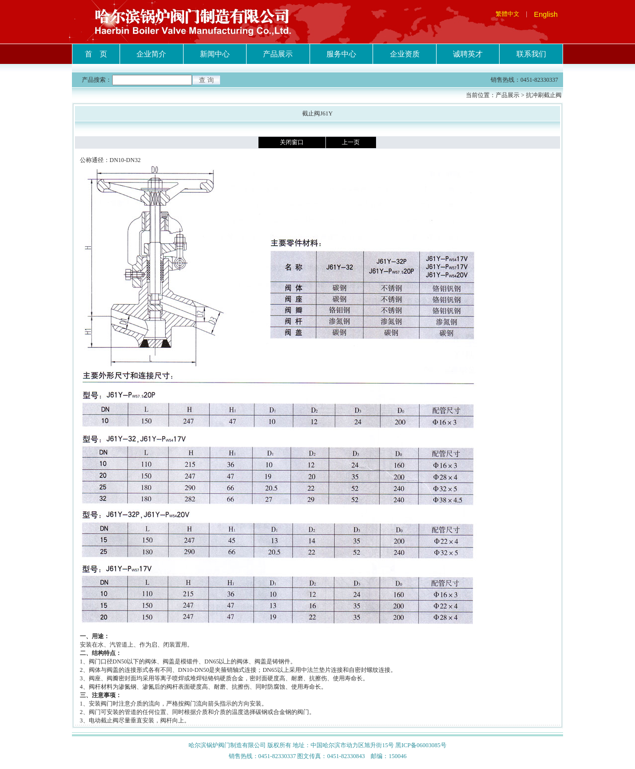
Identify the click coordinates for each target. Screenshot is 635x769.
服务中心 (341, 54)
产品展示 (278, 54)
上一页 (351, 142)
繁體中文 (507, 13)
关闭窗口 (292, 142)
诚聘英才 (468, 54)
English (546, 14)
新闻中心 (215, 54)
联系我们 (531, 54)
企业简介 (151, 54)
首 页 (96, 54)
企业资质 (405, 54)
